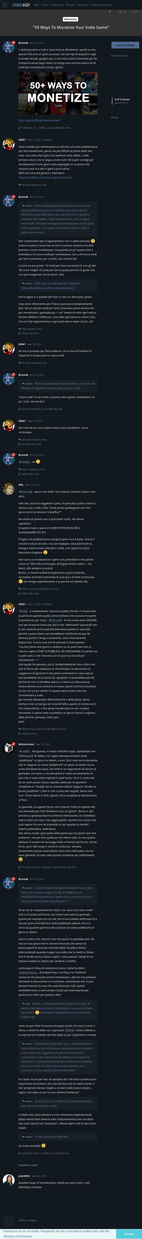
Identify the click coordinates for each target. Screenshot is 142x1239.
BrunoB (27, 492)
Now (115, 117)
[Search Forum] (110, 11)
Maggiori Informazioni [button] (18, 1236)
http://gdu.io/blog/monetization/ (39, 120)
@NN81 (70, 1030)
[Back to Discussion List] (4, 4)
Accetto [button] (129, 1234)
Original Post (119, 55)
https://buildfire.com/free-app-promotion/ (45, 177)
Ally (25, 611)
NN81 (29, 206)
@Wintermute (28, 972)
